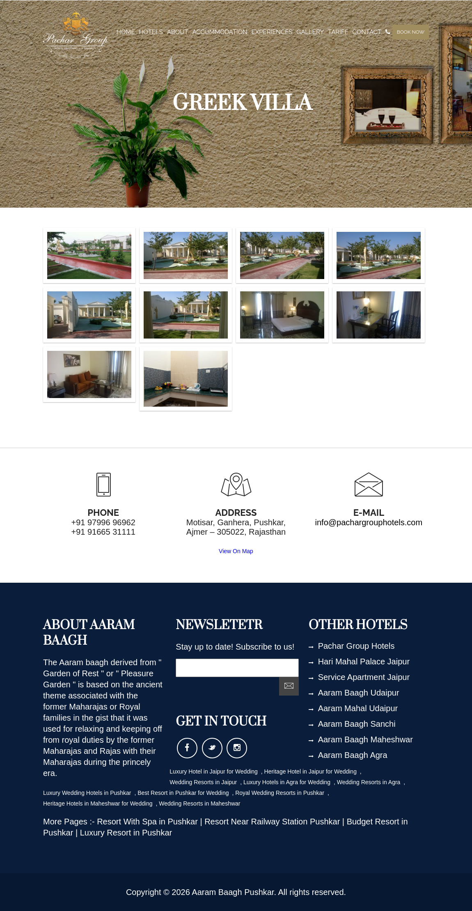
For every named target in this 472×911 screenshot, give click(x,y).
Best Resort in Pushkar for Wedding (183, 793)
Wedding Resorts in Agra (369, 782)
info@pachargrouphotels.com (369, 522)
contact (367, 32)
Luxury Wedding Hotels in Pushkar (88, 793)
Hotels (151, 32)
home (126, 32)
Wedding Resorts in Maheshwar (199, 803)
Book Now (410, 32)
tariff (338, 32)
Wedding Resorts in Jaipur (204, 782)
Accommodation (219, 32)
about (177, 32)
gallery (310, 32)
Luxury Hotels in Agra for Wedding (287, 782)
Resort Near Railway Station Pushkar (273, 821)
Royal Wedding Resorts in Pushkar (280, 793)
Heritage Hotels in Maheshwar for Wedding (98, 803)
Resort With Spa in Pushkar (148, 821)
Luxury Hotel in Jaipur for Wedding (214, 771)
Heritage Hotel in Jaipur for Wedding (311, 771)
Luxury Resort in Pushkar (126, 832)
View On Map (236, 551)
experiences (272, 32)
